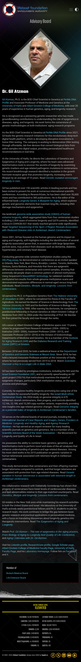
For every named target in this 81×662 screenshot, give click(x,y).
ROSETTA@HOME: (23, 641)
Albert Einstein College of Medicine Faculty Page (28, 548)
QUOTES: (45, 645)
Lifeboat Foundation (19, 655)
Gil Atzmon (8, 99)
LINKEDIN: (24, 621)
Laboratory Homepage (37, 551)
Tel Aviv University (12, 308)
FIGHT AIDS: (26, 633)
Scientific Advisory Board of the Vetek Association (28, 433)
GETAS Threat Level (40, 607)
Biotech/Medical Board (17, 573)
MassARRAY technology (35, 276)
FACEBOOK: (23, 617)
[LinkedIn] (64, 655)
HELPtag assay (10, 260)
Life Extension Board (16, 578)
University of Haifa (12, 105)
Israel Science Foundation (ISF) (18, 374)
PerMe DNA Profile (56, 132)
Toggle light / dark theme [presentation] (76, 9)
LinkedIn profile (19, 544)
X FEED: (24, 625)
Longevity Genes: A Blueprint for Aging (39, 200)
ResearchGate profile (39, 544)
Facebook (71, 551)
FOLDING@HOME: (24, 637)
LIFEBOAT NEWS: (48, 617)
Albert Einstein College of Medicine (45, 105)
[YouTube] (69, 655)
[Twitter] (58, 655)
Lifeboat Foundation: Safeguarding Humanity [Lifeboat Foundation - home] (33, 9)
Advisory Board (40, 21)
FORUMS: (34, 645)
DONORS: (32, 629)
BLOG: (44, 625)
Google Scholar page (63, 544)
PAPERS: (45, 641)
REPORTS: (45, 633)
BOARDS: (45, 629)
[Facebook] (53, 655)
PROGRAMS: (46, 637)
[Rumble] (74, 655)
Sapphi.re (45, 655)
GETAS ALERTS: (47, 621)
